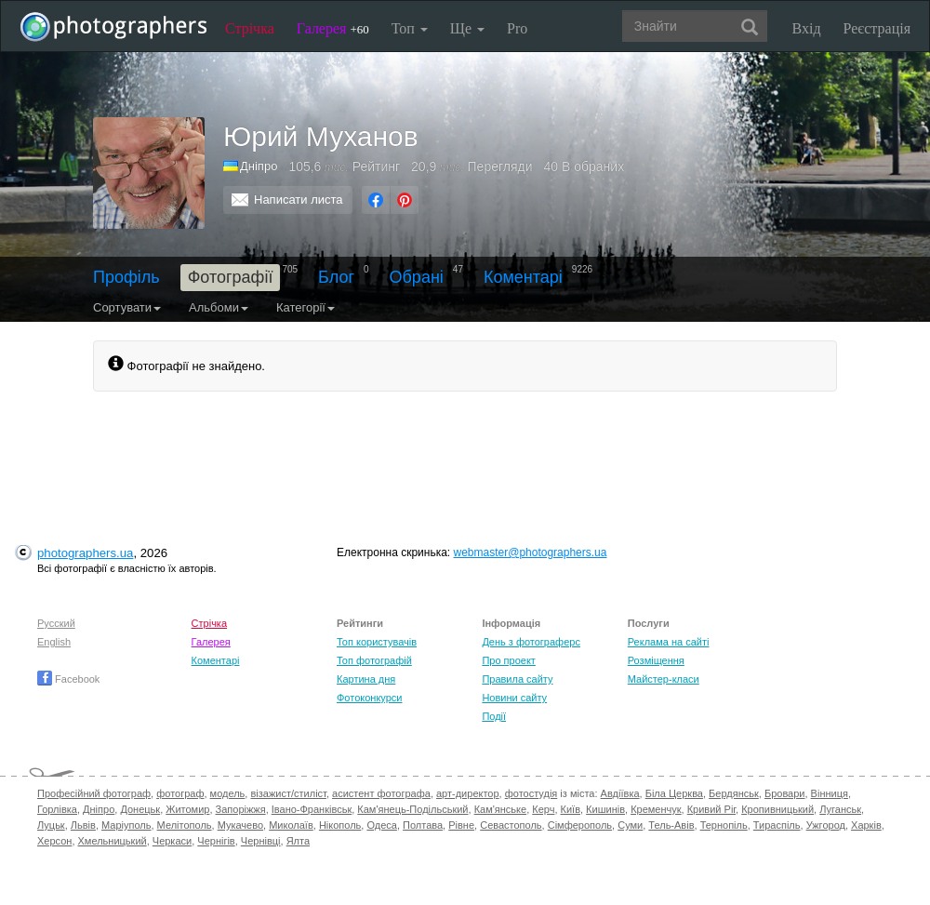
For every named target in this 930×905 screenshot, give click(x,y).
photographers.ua (85, 553)
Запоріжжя (241, 809)
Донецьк (140, 809)
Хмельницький (112, 840)
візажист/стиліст (288, 793)
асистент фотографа (381, 793)
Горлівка (57, 809)
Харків (866, 825)
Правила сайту (517, 679)
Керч (543, 809)
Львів (83, 825)
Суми (630, 825)
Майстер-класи (663, 679)
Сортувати (127, 307)
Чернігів (215, 840)
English (54, 641)
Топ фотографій (374, 660)
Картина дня (366, 679)
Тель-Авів (671, 825)
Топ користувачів (377, 641)
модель (228, 793)
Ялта (298, 840)
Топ (410, 28)
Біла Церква (674, 793)
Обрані (417, 277)
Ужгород (825, 825)
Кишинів (605, 809)
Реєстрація (877, 28)
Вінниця (829, 793)
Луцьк (51, 825)
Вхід (806, 28)
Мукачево (240, 825)
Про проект (508, 660)
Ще (467, 28)
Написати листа (298, 199)
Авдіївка (620, 793)
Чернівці (261, 840)
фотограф (180, 793)
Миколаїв (291, 825)
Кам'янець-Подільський (412, 809)
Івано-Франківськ (312, 809)
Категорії (305, 307)
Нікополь (340, 825)
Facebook (68, 679)
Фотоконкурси (369, 697)
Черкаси (172, 840)
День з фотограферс (531, 641)
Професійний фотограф (94, 793)
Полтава (423, 825)
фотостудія (531, 793)
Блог (336, 277)
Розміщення (656, 660)
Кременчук (656, 809)
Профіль (126, 277)
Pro (517, 28)
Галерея (333, 28)
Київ (570, 809)
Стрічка (249, 28)
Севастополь (510, 825)
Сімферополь (580, 825)
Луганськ (840, 809)
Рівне (461, 825)
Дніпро (258, 166)
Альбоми (218, 307)
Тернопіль (724, 825)
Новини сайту (514, 697)
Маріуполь (126, 825)
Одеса (381, 825)
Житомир (187, 809)
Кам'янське (500, 809)
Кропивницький (777, 809)
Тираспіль (777, 825)
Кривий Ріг (711, 809)
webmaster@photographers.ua (530, 552)
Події (494, 716)
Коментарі (523, 277)
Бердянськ (734, 793)
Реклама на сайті (669, 641)
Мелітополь (184, 825)
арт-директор (467, 793)
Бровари (784, 793)
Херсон (54, 840)
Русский (56, 623)
